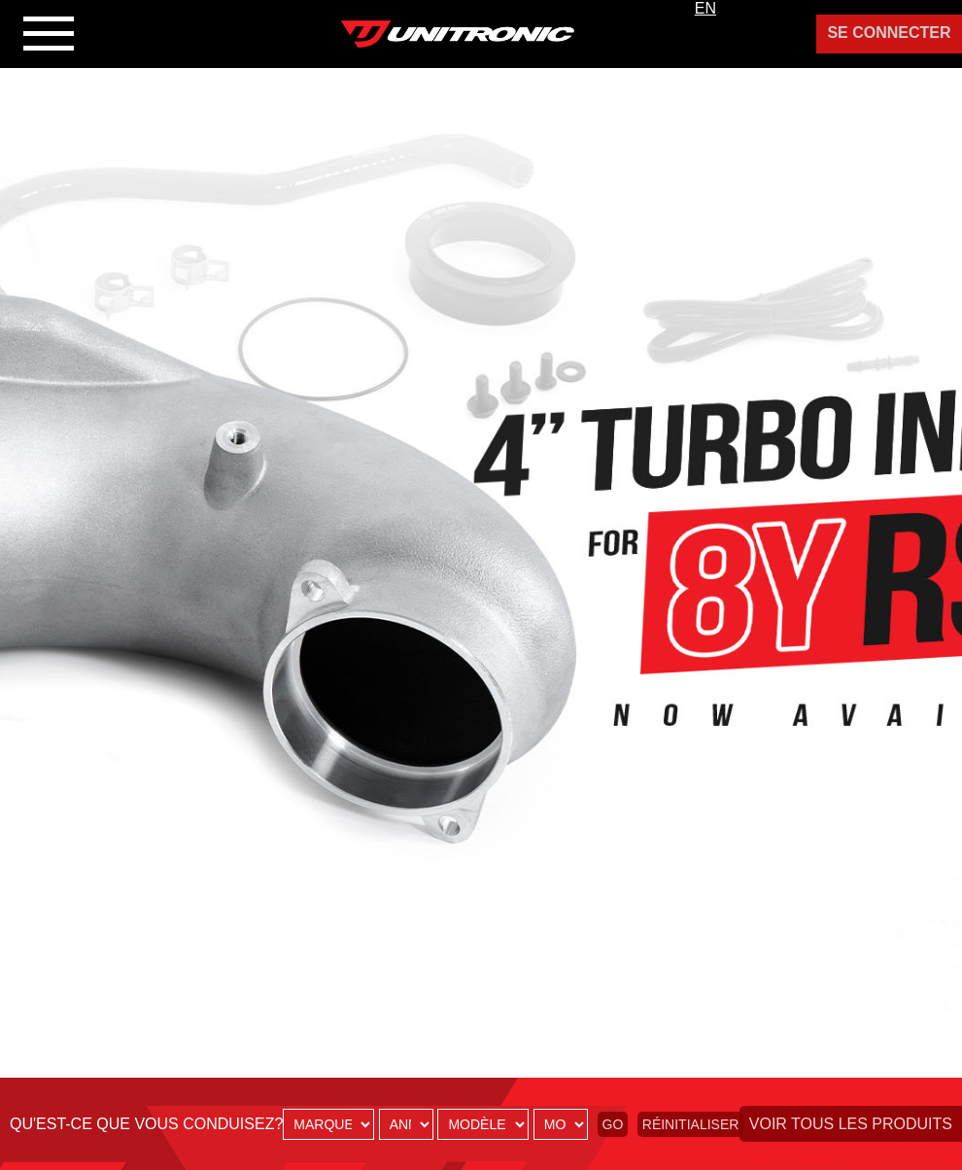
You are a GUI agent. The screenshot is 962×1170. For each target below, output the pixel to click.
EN (705, 8)
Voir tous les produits (850, 1124)
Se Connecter (888, 32)
